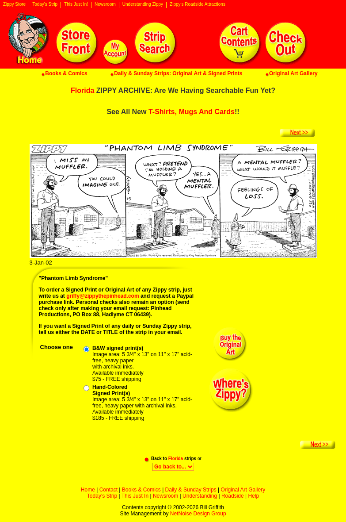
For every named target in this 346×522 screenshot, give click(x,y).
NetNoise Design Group (198, 513)
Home (88, 490)
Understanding (200, 496)
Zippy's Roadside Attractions (197, 4)
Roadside (232, 496)
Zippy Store (14, 4)
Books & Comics (141, 490)
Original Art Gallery (243, 490)
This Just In (135, 496)
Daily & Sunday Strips (191, 490)
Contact (108, 490)
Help (253, 496)
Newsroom (105, 4)
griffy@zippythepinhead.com (102, 296)
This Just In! (76, 4)
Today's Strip (44, 4)
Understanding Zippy (142, 4)
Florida (82, 90)
